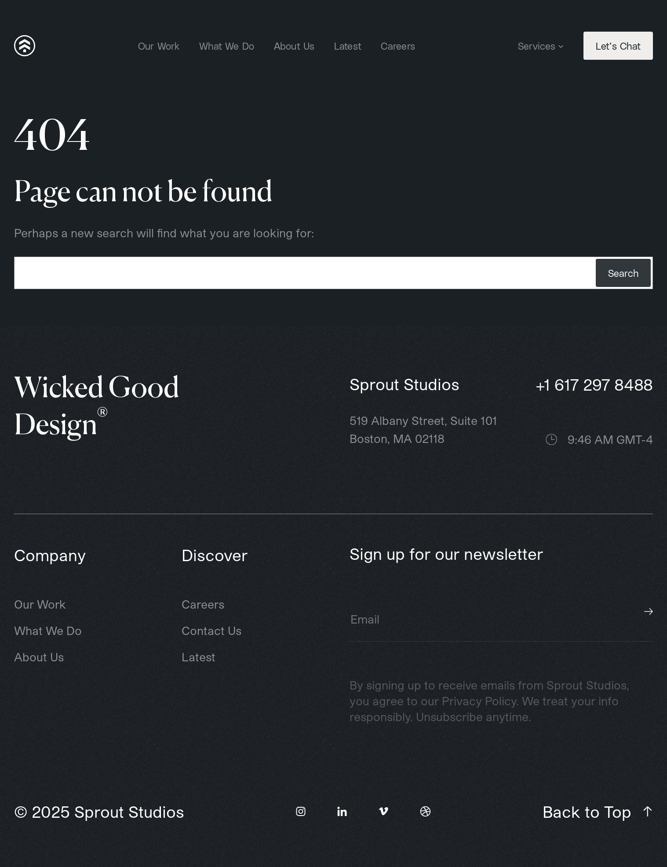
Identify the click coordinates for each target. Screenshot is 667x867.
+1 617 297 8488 (594, 384)
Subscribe (648, 612)
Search (623, 273)
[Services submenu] (561, 45)
